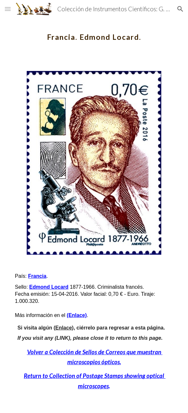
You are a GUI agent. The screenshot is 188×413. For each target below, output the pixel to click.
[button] (7, 9)
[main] (93, 33)
